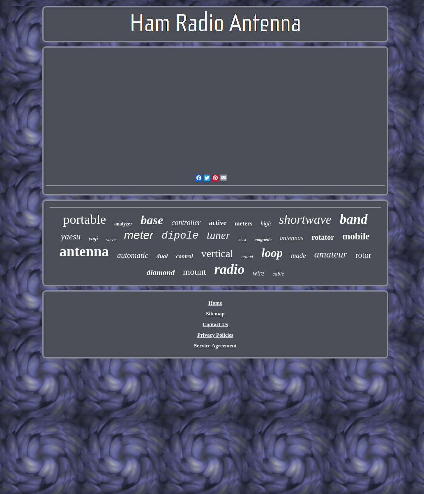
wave (111, 239)
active (217, 223)
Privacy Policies (215, 335)
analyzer (123, 224)
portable (84, 219)
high (265, 224)
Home (215, 303)
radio (229, 269)
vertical (217, 254)
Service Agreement (215, 345)
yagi (93, 238)
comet (247, 257)
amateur (330, 254)
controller (185, 222)
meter (139, 235)
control (184, 256)
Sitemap (215, 313)
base (152, 220)
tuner (218, 235)
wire (258, 273)
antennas (292, 237)
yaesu (71, 236)
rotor (363, 255)
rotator (323, 237)
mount (194, 272)
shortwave (305, 219)
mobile (355, 236)
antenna (84, 252)
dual (162, 256)
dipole (179, 236)
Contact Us (215, 324)
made (298, 256)
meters (243, 223)
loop (272, 253)
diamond (161, 272)
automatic (132, 255)
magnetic (263, 239)
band (354, 219)
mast (242, 239)
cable (278, 274)
